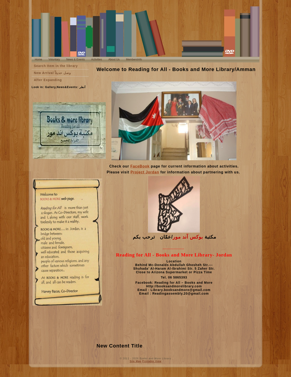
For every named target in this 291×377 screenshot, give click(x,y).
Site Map (135, 361)
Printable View (151, 361)
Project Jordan (144, 172)
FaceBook (139, 166)
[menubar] (88, 59)
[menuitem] (38, 59)
